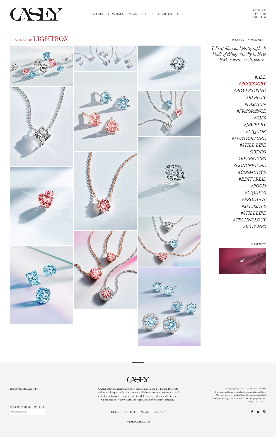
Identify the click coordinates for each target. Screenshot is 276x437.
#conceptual (250, 166)
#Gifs (260, 118)
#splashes (254, 206)
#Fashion (255, 104)
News (133, 14)
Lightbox (165, 14)
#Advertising (250, 91)
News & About (257, 40)
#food (258, 186)
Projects (238, 40)
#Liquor (256, 132)
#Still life (253, 145)
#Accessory (252, 84)
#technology (249, 220)
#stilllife (253, 213)
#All (260, 77)
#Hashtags (115, 14)
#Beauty (256, 98)
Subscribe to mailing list (27, 407)
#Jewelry (255, 125)
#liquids (255, 193)
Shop (180, 14)
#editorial (252, 179)
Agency (147, 14)
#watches (254, 227)
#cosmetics (252, 172)
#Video (257, 152)
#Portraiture (249, 138)
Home (115, 412)
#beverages (252, 159)
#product (254, 200)
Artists (97, 14)
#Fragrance (251, 111)
